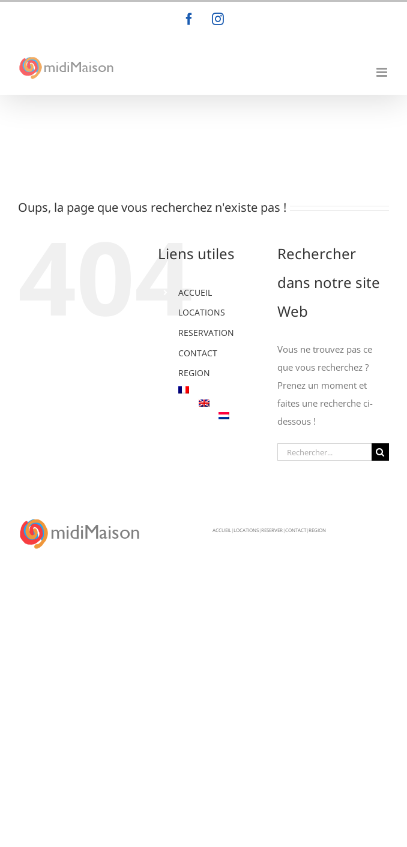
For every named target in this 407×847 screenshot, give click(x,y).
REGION (194, 373)
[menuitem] (218, 390)
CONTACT (197, 353)
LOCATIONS (201, 312)
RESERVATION (206, 332)
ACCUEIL (195, 292)
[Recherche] (380, 452)
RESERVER (272, 530)
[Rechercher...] (324, 452)
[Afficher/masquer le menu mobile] (382, 72)
